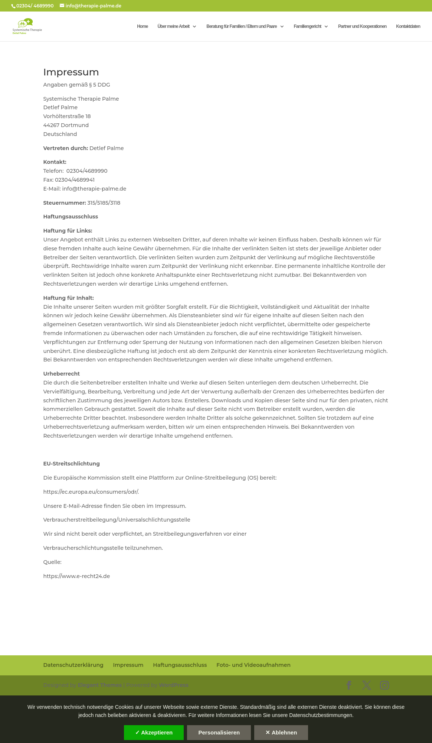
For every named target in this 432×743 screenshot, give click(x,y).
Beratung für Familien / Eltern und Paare (241, 26)
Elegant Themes (100, 685)
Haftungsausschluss (180, 665)
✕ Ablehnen (281, 732)
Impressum (128, 665)
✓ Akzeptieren (154, 732)
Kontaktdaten (408, 26)
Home (142, 26)
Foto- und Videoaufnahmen (253, 665)
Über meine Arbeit (173, 26)
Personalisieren (219, 732)
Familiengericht (307, 26)
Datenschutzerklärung (73, 665)
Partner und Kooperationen (362, 26)
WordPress (174, 685)
